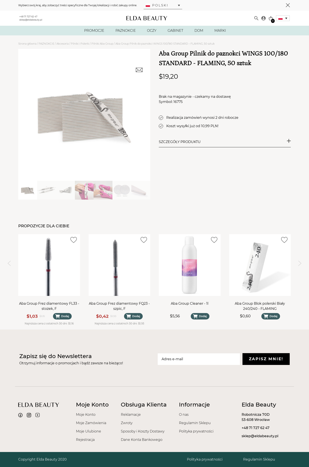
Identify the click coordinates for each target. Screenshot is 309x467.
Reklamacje (131, 415)
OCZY (151, 31)
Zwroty (126, 423)
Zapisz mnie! (266, 359)
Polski (157, 5)
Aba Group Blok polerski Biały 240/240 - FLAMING (260, 305)
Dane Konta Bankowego (141, 440)
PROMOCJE (94, 31)
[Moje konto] (263, 18)
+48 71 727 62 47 (28, 16)
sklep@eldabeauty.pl (30, 19)
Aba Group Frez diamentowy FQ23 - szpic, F (119, 305)
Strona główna (27, 43)
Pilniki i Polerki (80, 43)
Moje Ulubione (88, 431)
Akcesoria (62, 43)
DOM (198, 31)
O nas (184, 415)
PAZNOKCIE (125, 31)
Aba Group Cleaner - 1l (189, 303)
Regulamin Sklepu (195, 423)
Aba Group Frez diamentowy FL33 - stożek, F (49, 305)
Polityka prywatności (196, 431)
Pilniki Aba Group (102, 43)
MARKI (220, 31)
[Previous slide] (9, 263)
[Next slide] (300, 263)
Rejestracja (85, 440)
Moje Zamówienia (91, 423)
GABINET (175, 31)
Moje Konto (85, 415)
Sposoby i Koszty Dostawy (142, 431)
